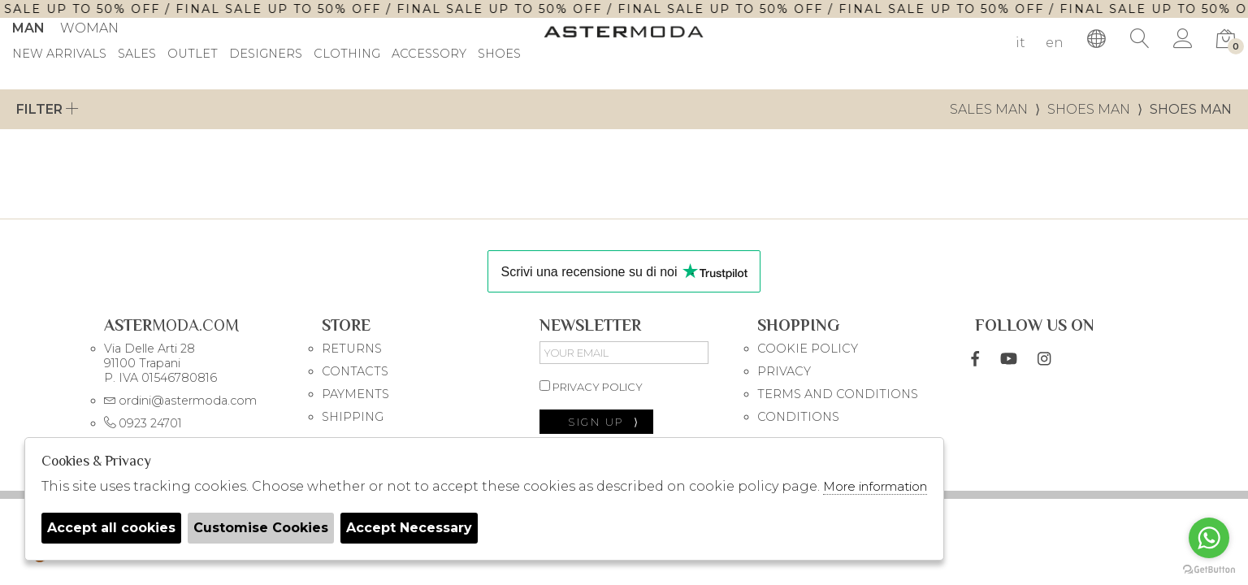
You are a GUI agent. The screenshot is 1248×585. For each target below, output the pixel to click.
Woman (89, 28)
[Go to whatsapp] (1209, 538)
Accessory (429, 54)
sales (137, 54)
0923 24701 (143, 423)
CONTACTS (355, 371)
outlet (192, 54)
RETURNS (352, 348)
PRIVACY (784, 371)
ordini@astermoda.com (180, 400)
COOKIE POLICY (807, 348)
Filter (47, 109)
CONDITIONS (798, 417)
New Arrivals (59, 54)
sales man (989, 109)
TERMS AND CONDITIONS (837, 394)
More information (875, 486)
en (1055, 42)
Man (28, 28)
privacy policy (591, 386)
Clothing (347, 54)
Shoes (499, 54)
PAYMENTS (355, 394)
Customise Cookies (260, 527)
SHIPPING (353, 417)
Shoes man (1088, 109)
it (1020, 42)
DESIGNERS (265, 54)
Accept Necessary (409, 527)
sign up (604, 421)
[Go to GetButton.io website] (1209, 569)
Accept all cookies (111, 527)
